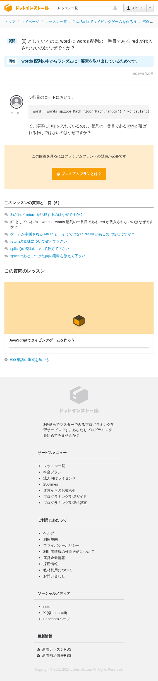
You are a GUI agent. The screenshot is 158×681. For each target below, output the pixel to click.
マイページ (30, 22)
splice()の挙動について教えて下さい (39, 249)
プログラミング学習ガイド (65, 496)
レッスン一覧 (68, 8)
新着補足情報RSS (56, 655)
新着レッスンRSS (56, 649)
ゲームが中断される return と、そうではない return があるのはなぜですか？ (72, 234)
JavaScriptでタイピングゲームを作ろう (105, 22)
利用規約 (50, 539)
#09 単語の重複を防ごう (29, 360)
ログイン (134, 8)
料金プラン (52, 472)
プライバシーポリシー (61, 545)
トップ (9, 22)
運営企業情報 (54, 558)
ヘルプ (48, 533)
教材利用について (57, 570)
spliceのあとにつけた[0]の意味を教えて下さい (47, 256)
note (46, 606)
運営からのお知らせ (59, 490)
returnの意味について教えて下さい (38, 241)
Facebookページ (56, 619)
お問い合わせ (54, 576)
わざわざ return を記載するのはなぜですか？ (46, 214)
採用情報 (50, 564)
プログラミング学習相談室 (65, 503)
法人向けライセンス (59, 478)
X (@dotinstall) (55, 613)
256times (50, 484)
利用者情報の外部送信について (68, 551)
